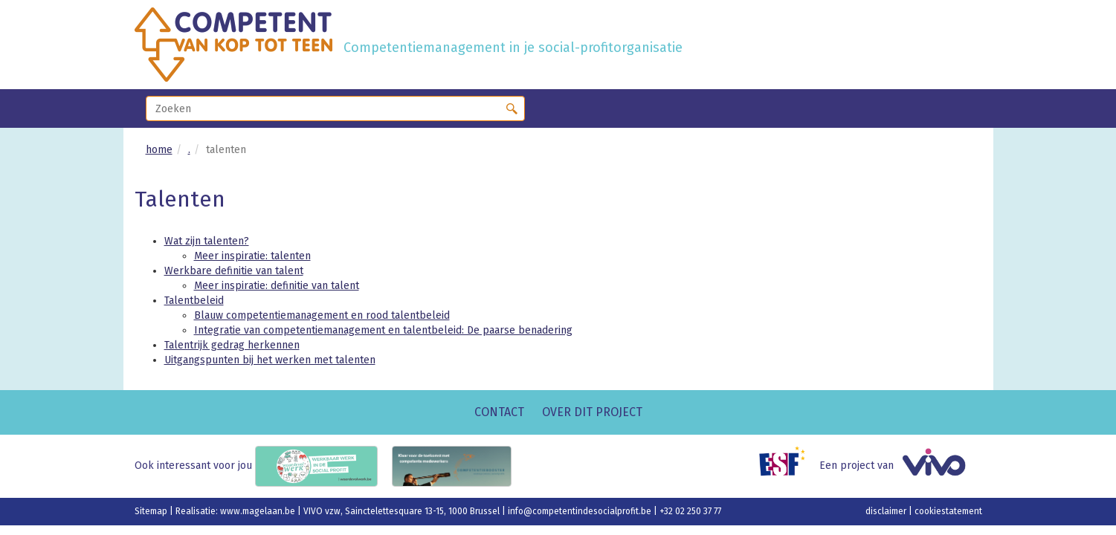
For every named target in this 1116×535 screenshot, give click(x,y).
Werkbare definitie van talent (233, 271)
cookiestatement (948, 511)
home (159, 149)
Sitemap (152, 511)
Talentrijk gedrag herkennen (232, 345)
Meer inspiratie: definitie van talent (276, 285)
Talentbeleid (194, 300)
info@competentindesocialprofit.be (581, 511)
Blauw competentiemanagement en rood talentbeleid (322, 315)
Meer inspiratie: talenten (252, 256)
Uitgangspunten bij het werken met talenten (269, 360)
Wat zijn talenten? (206, 241)
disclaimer (887, 511)
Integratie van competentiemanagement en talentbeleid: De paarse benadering (383, 330)
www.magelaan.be (258, 511)
